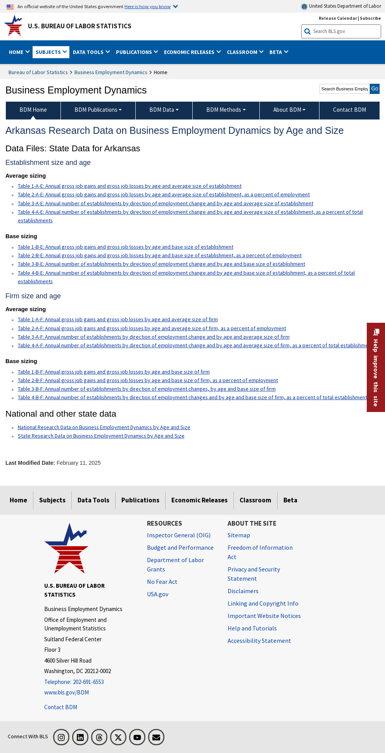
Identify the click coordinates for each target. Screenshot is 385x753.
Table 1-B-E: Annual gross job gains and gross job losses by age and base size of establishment (125, 246)
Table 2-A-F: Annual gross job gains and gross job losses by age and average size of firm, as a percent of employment (152, 328)
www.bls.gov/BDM (66, 692)
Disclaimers (243, 591)
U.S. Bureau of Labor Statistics (79, 26)
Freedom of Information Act (260, 552)
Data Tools (93, 500)
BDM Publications (95, 109)
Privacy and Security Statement (254, 573)
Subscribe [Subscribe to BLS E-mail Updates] (370, 18)
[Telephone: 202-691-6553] (89, 682)
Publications (140, 500)
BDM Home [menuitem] (33, 109)
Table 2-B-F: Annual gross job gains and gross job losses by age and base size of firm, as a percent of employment (148, 380)
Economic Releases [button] (190, 51)
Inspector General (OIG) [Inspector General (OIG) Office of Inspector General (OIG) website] (179, 535)
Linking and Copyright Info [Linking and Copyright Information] (263, 603)
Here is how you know (147, 6)
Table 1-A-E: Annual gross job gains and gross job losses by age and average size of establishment (130, 185)
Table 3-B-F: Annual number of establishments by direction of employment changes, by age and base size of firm (147, 388)
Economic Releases (199, 500)
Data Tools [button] (89, 51)
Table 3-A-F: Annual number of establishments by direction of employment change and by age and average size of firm (154, 336)
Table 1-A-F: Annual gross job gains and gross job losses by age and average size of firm (118, 319)
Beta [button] (276, 51)
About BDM (287, 109)
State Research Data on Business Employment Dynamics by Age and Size (101, 435)
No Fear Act (162, 581)
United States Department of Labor (341, 6)
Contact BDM (60, 707)
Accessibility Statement (259, 640)
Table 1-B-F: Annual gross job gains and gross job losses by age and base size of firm (114, 371)
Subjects (52, 500)
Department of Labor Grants (175, 564)
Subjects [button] (49, 51)
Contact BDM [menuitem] (349, 109)
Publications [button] (134, 51)
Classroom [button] (243, 51)
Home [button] (16, 51)
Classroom (255, 500)
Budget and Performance (180, 547)
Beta (290, 500)
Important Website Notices (264, 616)
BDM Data (161, 109)
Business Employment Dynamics (110, 72)
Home (18, 500)
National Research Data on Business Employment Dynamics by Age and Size (104, 427)
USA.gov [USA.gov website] (157, 594)
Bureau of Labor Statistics (38, 72)
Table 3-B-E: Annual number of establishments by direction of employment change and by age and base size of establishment (161, 263)
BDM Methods (223, 109)
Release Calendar (338, 18)
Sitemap (239, 535)
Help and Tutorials (252, 628)
